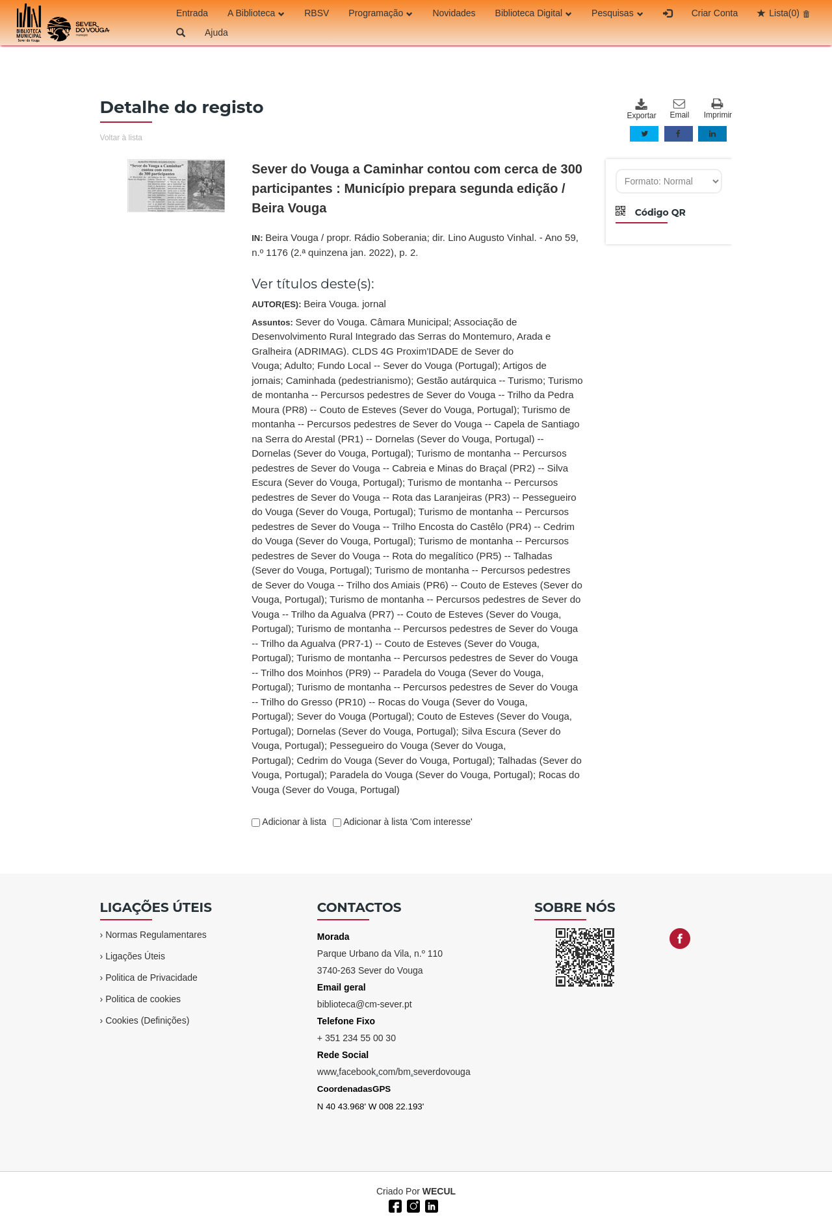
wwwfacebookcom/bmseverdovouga (394, 1072)
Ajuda (216, 32)
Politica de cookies (143, 999)
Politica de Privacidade (151, 977)
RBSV (316, 13)
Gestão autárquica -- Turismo (480, 380)
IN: (415, 245)
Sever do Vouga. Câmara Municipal (371, 321)
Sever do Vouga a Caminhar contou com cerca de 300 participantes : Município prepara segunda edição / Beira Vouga (417, 188)
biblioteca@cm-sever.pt (364, 1004)
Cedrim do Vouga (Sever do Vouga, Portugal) (394, 760)
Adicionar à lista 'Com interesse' (406, 821)
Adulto (298, 365)
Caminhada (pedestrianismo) (348, 380)
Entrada (192, 13)
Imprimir (718, 109)
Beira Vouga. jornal (345, 303)
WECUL (439, 1191)
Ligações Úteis (135, 956)
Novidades (453, 13)
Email (679, 109)
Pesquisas (618, 13)
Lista (784, 13)
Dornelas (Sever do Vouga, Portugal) (376, 731)
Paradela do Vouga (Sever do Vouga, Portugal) (431, 774)
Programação (380, 13)
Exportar (641, 109)
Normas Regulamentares (156, 934)
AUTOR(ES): (319, 303)
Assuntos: (417, 555)
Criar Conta (715, 13)
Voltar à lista (121, 137)
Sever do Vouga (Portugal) (353, 716)
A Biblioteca (256, 13)
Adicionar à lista (293, 821)
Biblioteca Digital (534, 13)
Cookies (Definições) (147, 1020)
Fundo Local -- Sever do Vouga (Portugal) (407, 365)
